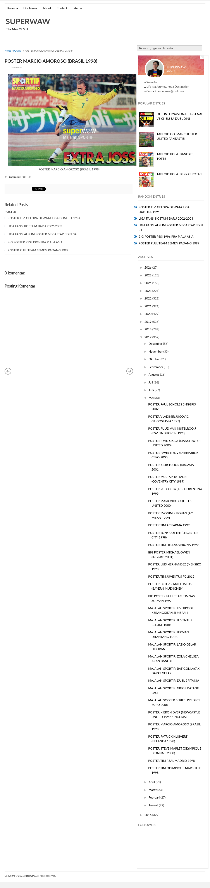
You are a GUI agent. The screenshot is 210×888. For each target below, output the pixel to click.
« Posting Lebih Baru (8, 371)
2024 (148, 283)
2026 (148, 267)
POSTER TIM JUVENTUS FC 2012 (171, 576)
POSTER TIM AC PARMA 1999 (169, 525)
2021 (148, 306)
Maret (152, 790)
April (152, 782)
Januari (153, 805)
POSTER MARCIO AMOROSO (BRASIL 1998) (51, 61)
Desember (155, 343)
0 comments (15, 67)
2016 (148, 815)
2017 (148, 337)
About (47, 8)
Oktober (154, 359)
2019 (148, 321)
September (156, 367)
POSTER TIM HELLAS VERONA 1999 (173, 545)
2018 (148, 329)
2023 (148, 291)
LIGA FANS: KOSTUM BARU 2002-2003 (35, 226)
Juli (151, 382)
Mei (151, 398)
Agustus (154, 374)
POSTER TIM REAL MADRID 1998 (171, 760)
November (155, 351)
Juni (151, 390)
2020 (148, 314)
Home (8, 50)
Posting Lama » (129, 371)
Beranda (12, 8)
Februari (154, 797)
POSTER (17, 50)
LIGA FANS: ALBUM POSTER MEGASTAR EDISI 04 (42, 234)
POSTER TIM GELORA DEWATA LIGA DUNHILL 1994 (44, 218)
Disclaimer (30, 8)
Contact (62, 8)
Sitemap (78, 8)
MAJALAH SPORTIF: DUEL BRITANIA (173, 680)
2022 (148, 298)
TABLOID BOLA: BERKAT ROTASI (179, 174)
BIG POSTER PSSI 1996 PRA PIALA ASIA (35, 242)
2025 (148, 275)
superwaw (28, 21)
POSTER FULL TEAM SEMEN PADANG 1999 (38, 250)
